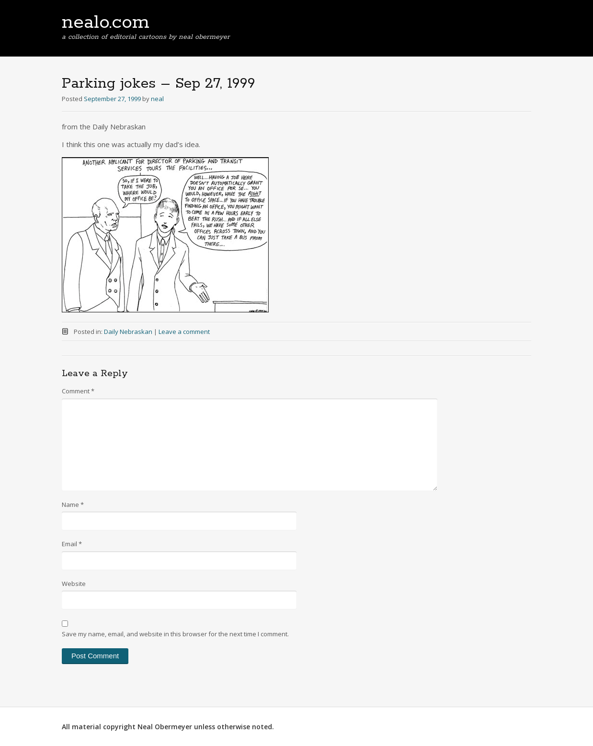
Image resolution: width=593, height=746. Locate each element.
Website (74, 583)
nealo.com (105, 22)
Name (73, 504)
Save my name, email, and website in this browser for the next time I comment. (175, 634)
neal (157, 98)
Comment (78, 391)
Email (72, 543)
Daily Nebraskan (128, 331)
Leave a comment (184, 331)
